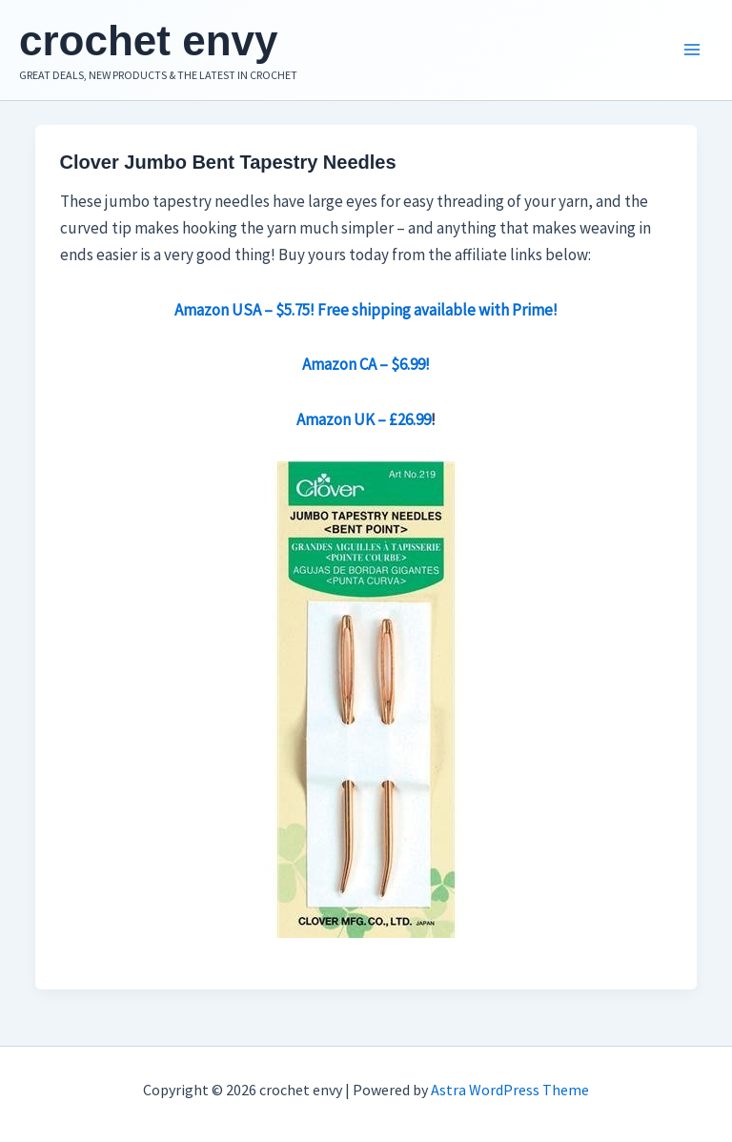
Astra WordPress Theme (510, 1089)
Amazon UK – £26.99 (363, 419)
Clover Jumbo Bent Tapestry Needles (228, 162)
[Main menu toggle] (692, 50)
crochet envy (148, 40)
